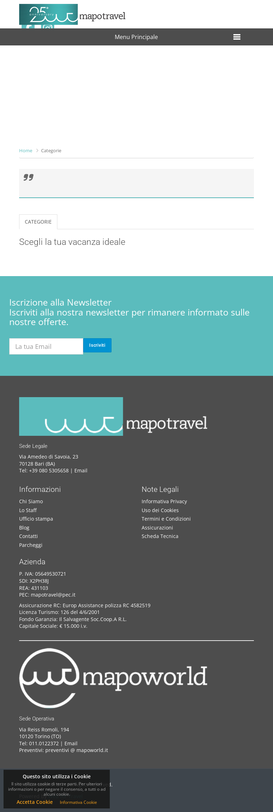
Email (80, 470)
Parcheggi (30, 545)
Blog (24, 527)
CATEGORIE (38, 221)
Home (25, 150)
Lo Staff (27, 510)
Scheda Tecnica (160, 536)
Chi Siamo (31, 501)
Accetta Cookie (35, 802)
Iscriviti (97, 345)
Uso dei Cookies (160, 510)
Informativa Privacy (164, 501)
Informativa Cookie (78, 802)
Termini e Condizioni (166, 518)
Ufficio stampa (36, 518)
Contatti (28, 536)
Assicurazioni (157, 527)
